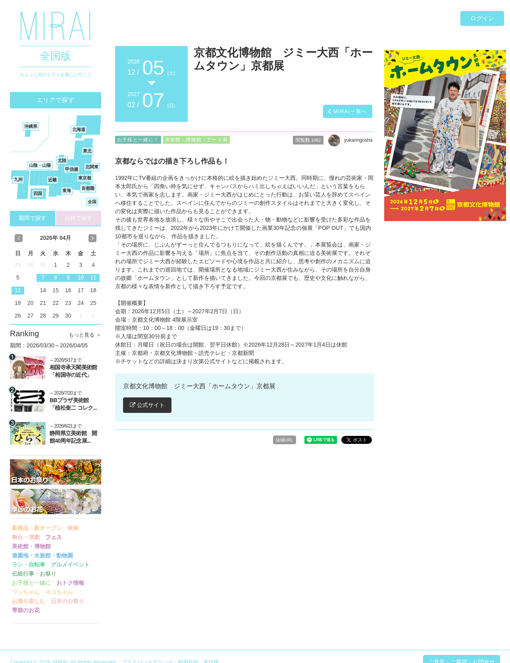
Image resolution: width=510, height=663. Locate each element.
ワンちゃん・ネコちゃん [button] (42, 592)
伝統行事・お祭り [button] (34, 573)
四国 (37, 193)
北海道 (78, 129)
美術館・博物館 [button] (31, 546)
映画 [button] (73, 528)
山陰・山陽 (40, 165)
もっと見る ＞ (85, 335)
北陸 (62, 160)
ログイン (482, 18)
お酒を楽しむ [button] (28, 601)
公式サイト (147, 405)
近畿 (52, 179)
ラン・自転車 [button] (28, 564)
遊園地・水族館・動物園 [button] (42, 555)
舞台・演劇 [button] (26, 537)
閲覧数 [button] (308, 140)
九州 (18, 179)
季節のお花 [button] (26, 610)
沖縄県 (30, 126)
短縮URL (284, 440)
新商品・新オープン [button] (37, 528)
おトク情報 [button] (70, 583)
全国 (92, 201)
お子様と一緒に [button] (31, 583)
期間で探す (32, 218)
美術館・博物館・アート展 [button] (196, 140)
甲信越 (71, 169)
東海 (66, 190)
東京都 (84, 177)
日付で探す (78, 218)
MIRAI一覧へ (350, 111)
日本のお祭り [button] (67, 601)
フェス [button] (53, 537)
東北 (87, 150)
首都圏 (87, 188)
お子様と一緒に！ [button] (138, 140)
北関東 (91, 166)
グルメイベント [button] (70, 564)
